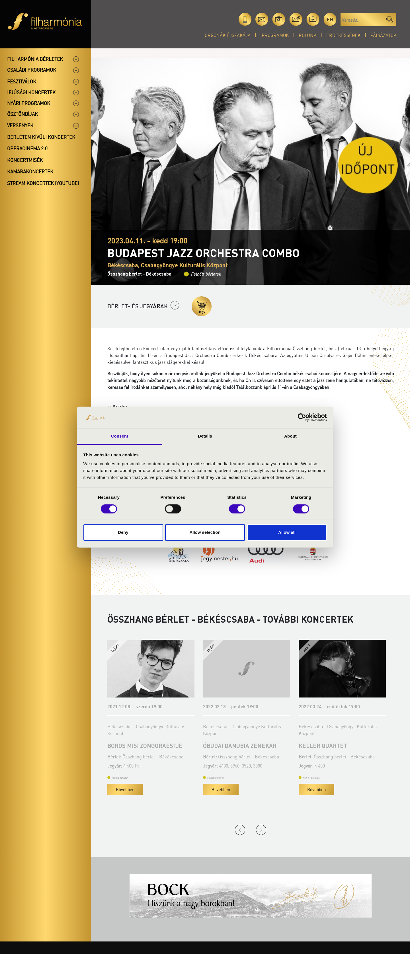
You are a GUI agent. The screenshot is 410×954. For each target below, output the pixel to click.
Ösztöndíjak (22, 114)
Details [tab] (205, 436)
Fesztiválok (21, 81)
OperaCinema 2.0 (27, 148)
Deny (123, 532)
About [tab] (290, 436)
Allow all (287, 532)
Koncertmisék (25, 160)
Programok (275, 35)
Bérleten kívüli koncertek (41, 137)
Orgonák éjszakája (228, 35)
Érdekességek (343, 35)
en (330, 19)
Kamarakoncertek (30, 171)
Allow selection (204, 532)
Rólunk (307, 35)
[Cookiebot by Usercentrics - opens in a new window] (302, 417)
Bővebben (125, 789)
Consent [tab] (119, 436)
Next (261, 830)
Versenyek (20, 125)
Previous (240, 830)
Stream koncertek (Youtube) (43, 183)
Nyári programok (28, 103)
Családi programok (31, 70)
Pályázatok (383, 35)
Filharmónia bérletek (35, 59)
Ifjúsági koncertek (31, 92)
